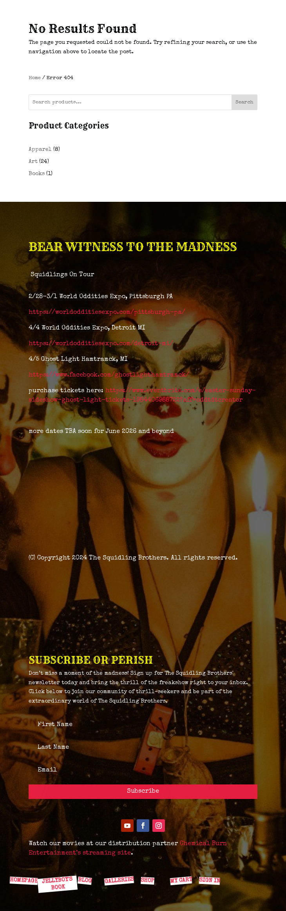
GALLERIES (119, 880)
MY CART (181, 880)
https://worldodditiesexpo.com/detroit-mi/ (101, 344)
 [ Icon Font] (117, 863)
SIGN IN (209, 880)
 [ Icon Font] (86, 863)
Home (35, 78)
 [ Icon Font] (55, 862)
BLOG (85, 880)
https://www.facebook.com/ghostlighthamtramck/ (109, 375)
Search (244, 102)
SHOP (147, 880)
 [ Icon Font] (148, 863)
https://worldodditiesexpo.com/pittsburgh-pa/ (107, 313)
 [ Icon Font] (25, 863)
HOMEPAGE (23, 880)
